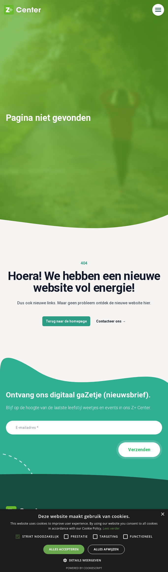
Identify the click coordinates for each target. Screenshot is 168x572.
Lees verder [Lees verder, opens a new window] (111, 528)
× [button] (162, 514)
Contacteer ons (111, 321)
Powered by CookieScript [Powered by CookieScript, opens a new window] (84, 568)
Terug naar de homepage (66, 321)
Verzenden (139, 449)
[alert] (84, 540)
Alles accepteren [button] (64, 549)
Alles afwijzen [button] (106, 549)
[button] (84, 560)
